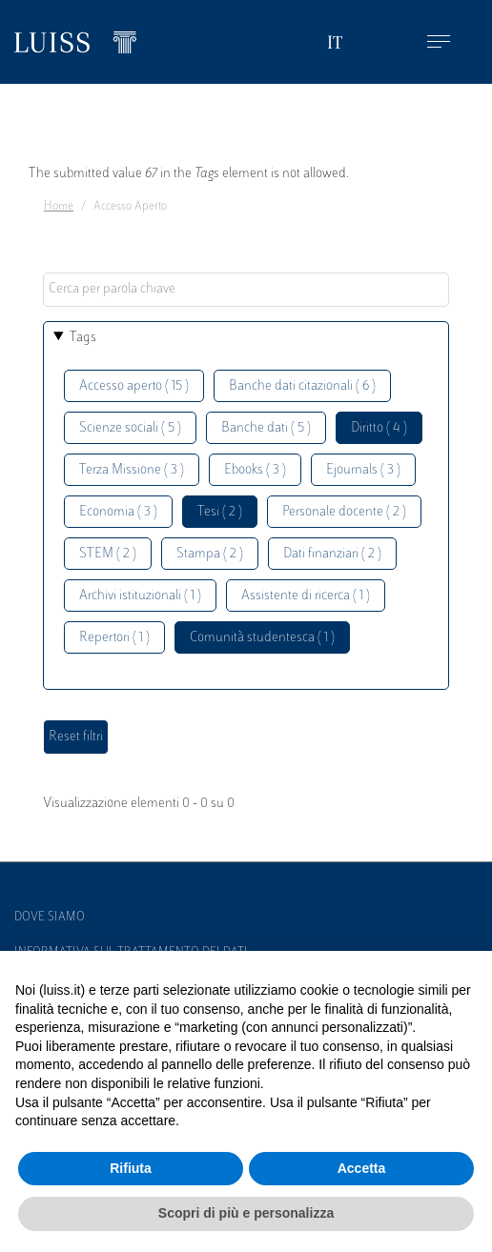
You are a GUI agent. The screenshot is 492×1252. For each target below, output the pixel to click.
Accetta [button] (362, 1168)
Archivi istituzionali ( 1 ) (140, 596)
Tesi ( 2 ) (219, 512)
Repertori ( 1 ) (114, 638)
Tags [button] (83, 338)
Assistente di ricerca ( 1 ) (305, 596)
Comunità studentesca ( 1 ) (262, 638)
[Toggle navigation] (438, 42)
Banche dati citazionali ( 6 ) (302, 386)
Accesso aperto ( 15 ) (134, 386)
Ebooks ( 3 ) (255, 470)
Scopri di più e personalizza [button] (246, 1213)
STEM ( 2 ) (107, 554)
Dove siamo (49, 917)
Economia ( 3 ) (118, 512)
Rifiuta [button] (131, 1168)
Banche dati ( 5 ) (266, 428)
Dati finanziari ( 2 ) (332, 554)
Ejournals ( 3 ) (363, 470)
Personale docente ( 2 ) (344, 512)
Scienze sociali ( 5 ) (130, 428)
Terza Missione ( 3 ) (131, 470)
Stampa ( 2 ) (209, 554)
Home (58, 206)
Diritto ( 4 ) (379, 428)
